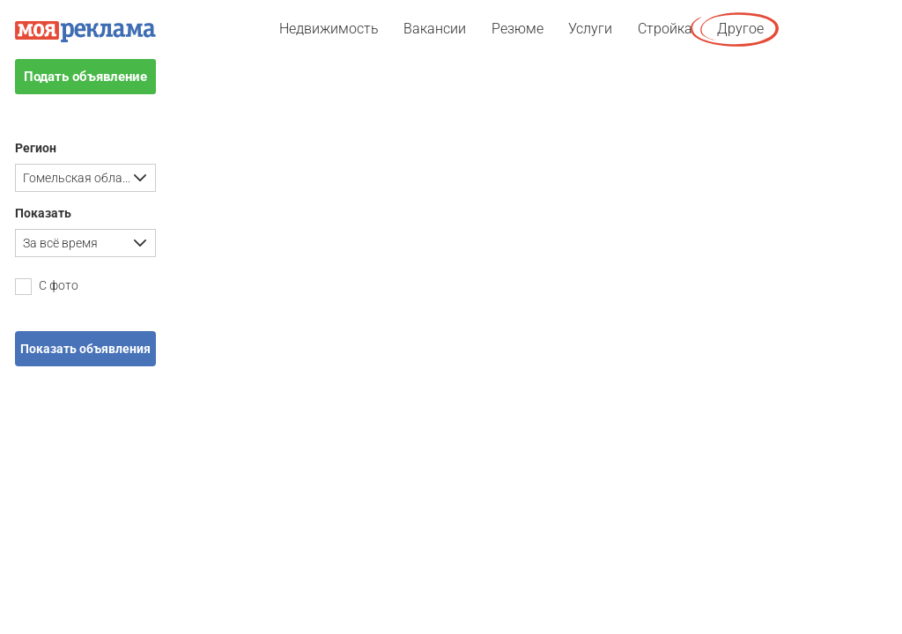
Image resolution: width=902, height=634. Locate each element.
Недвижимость (329, 28)
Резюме (517, 28)
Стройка (665, 28)
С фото (46, 286)
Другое (740, 28)
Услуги (590, 28)
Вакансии (434, 28)
